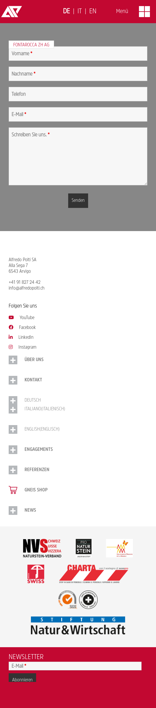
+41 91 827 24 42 (24, 282)
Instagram (22, 347)
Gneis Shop (36, 490)
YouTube (21, 318)
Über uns (34, 360)
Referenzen (37, 470)
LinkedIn (21, 337)
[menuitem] (66, 12)
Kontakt (33, 380)
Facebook (22, 327)
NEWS (30, 510)
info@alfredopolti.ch (26, 288)
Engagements (39, 449)
